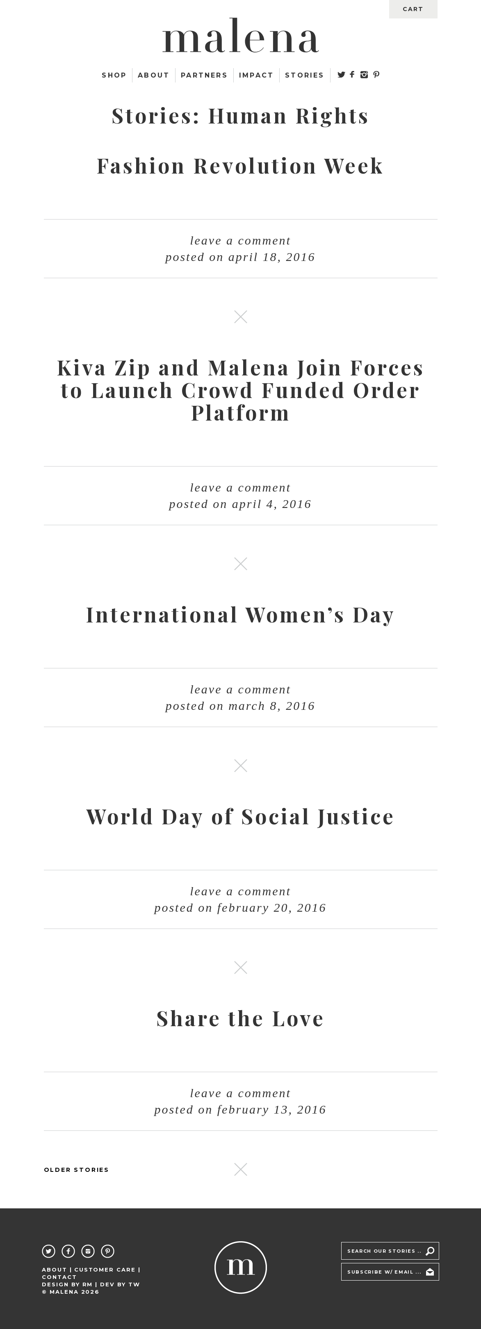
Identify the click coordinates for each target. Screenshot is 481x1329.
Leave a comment (240, 240)
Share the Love (240, 1018)
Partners (204, 75)
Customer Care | (107, 1269)
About (154, 75)
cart (413, 9)
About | (57, 1269)
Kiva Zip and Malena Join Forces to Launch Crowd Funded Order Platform (241, 389)
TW (134, 1284)
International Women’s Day (241, 614)
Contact (59, 1277)
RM (87, 1284)
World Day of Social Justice (240, 816)
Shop (114, 75)
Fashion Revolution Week (240, 165)
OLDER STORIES (76, 1169)
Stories (304, 75)
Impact (256, 75)
